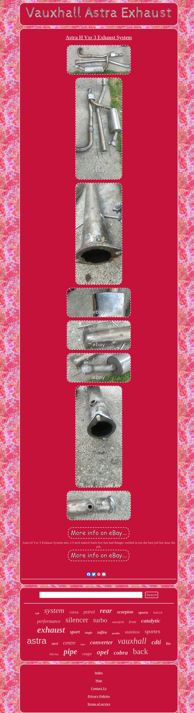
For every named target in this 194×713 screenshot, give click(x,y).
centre (69, 643)
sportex (152, 631)
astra (36, 641)
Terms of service (98, 704)
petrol (89, 611)
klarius (54, 654)
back (140, 651)
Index (99, 673)
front (132, 622)
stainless (132, 632)
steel (55, 644)
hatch (157, 613)
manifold (118, 622)
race (83, 644)
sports (143, 612)
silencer (76, 620)
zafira (102, 632)
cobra (121, 652)
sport (75, 631)
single (88, 632)
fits (168, 644)
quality (116, 633)
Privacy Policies (99, 696)
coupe (87, 654)
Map (98, 680)
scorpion (125, 611)
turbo (100, 620)
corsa (74, 612)
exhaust (51, 629)
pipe (70, 651)
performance (48, 621)
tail (37, 613)
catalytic (150, 620)
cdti (156, 642)
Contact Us (99, 688)
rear (106, 610)
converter (101, 642)
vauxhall (132, 641)
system (54, 610)
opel (103, 652)
